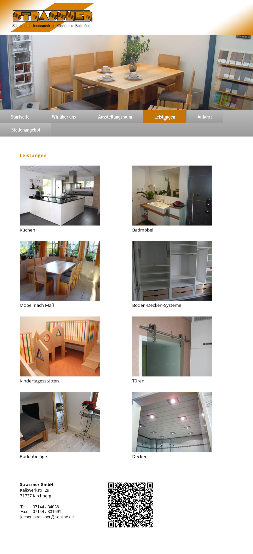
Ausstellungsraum (115, 116)
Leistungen (164, 118)
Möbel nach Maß (37, 305)
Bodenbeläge (33, 456)
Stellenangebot (25, 129)
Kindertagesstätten (39, 381)
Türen (138, 381)
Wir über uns (64, 116)
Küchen (27, 230)
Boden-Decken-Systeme (156, 305)
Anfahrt (205, 116)
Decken (139, 456)
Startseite (20, 116)
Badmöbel (142, 230)
